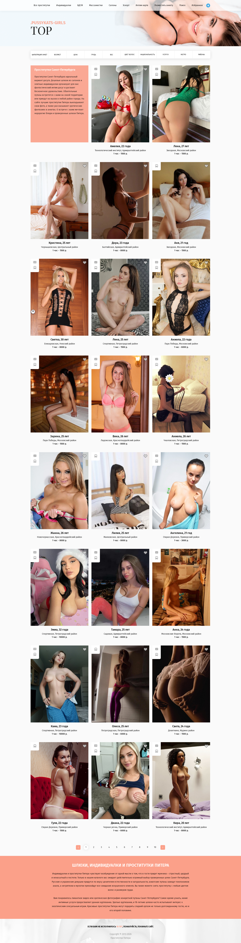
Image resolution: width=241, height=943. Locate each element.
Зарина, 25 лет (59, 436)
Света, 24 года (181, 726)
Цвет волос (129, 55)
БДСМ (80, 5)
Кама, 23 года (59, 726)
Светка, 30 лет (60, 339)
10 (155, 847)
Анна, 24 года (181, 629)
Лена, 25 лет (120, 339)
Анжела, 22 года (181, 339)
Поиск (182, 5)
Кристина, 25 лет (59, 243)
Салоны (113, 5)
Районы (201, 55)
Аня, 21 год (181, 243)
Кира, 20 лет (181, 823)
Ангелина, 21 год (181, 533)
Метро (183, 55)
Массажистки (96, 5)
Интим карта (142, 5)
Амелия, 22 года (120, 146)
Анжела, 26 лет (181, 436)
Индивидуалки (63, 5)
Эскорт (126, 5)
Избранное (197, 5)
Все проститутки (42, 5)
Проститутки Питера (121, 938)
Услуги (165, 55)
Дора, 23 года (120, 243)
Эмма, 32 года (59, 629)
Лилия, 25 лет (120, 533)
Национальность (147, 55)
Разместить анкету (163, 5)
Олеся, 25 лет (120, 726)
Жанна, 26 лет (60, 533)
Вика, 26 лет (120, 436)
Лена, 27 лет (181, 146)
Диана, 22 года (120, 823)
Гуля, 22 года (59, 823)
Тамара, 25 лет (120, 629)
